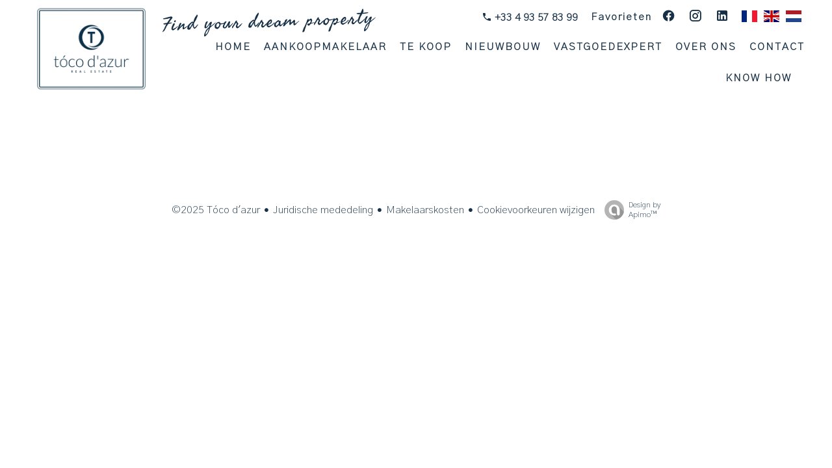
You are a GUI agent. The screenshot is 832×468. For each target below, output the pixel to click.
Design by (629, 210)
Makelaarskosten (425, 210)
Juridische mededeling (323, 210)
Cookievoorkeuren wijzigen (536, 210)
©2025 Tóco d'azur (216, 210)
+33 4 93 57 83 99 (535, 17)
